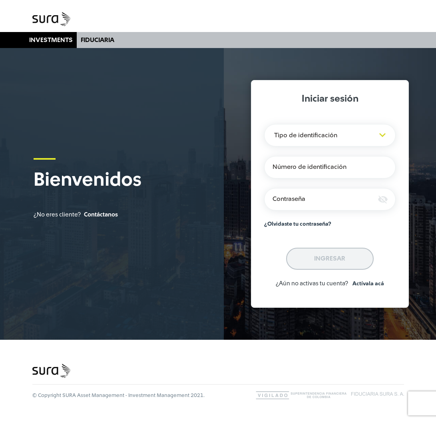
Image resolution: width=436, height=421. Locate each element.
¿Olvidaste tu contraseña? (297, 224)
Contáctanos (101, 215)
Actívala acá (368, 284)
